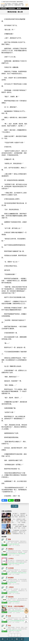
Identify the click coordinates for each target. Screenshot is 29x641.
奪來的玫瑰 (11, 8)
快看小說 (3, 8)
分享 (22, 639)
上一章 (7, 639)
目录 (17, 639)
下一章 (14, 506)
